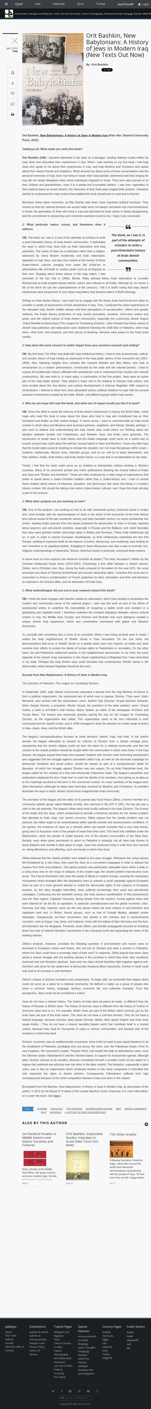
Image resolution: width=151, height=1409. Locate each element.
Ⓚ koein (86, 1403)
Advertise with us (14, 1346)
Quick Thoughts (87, 1347)
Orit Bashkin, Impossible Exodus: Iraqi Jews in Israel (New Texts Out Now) (84, 1139)
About (8, 1332)
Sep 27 (69, 1183)
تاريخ (129, 1344)
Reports (82, 1362)
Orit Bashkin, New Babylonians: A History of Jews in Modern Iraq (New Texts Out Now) (117, 45)
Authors (9, 1339)
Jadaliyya (9, 14)
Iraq (43, 1112)
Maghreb (107, 1357)
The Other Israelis (123, 1134)
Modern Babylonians (99, 1108)
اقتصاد (130, 1336)
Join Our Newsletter (74, 1397)
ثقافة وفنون (132, 1340)
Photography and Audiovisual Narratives (62, 1358)
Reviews (138, 13)
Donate (9, 1343)
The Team (11, 1335)
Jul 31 (112, 1183)
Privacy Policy (37, 1346)
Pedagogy (128, 13)
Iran (37, 4)
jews (118, 1108)
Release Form (37, 1343)
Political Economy (113, 13)
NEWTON (83, 1358)
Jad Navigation (86, 1373)
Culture (85, 13)
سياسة (130, 1332)
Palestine (59, 4)
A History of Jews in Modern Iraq (85, 1112)
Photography (96, 13)
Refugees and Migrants (41, 13)
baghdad (56, 1112)
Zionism (42, 1108)
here (56, 1095)
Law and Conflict (63, 1365)
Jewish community (136, 1108)
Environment (21, 13)
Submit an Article (38, 1332)
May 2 (25, 1183)
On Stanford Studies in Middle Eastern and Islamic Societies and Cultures (39, 1139)
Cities (57, 13)
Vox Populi (60, 1377)
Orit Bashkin (99, 64)
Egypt (19, 4)
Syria (80, 4)
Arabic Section (136, 1326)
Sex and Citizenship (71, 13)
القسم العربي (125, 4)
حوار (129, 1348)
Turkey (100, 4)
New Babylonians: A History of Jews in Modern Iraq (74, 135)
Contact (9, 1350)
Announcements (87, 1336)
